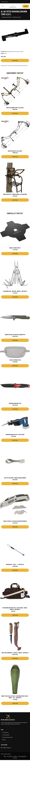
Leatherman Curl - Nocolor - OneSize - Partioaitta (15, 291)
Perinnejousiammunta (8, 737)
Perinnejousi (6, 732)
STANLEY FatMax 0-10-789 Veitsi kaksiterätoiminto (15, 521)
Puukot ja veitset (17, 17)
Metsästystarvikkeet (7, 17)
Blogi (4, 739)
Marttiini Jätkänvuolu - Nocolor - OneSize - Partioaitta (15, 652)
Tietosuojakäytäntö (22, 756)
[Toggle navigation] (2, 6)
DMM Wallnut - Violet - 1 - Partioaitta (15, 564)
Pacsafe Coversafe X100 (15, 360)
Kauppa (25, 6)
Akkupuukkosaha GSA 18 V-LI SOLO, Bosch (15, 434)
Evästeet (15, 756)
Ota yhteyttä (9, 756)
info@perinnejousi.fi (4, 1)
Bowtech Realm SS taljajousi (15, 151)
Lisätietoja (15, 60)
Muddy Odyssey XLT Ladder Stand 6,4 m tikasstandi (15, 194)
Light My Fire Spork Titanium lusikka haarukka (15, 478)
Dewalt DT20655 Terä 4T (15, 248)
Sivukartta (15, 757)
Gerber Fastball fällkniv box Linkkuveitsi (15, 334)
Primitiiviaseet (6, 735)
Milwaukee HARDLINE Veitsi (15, 403)
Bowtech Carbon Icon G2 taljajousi (15, 107)
